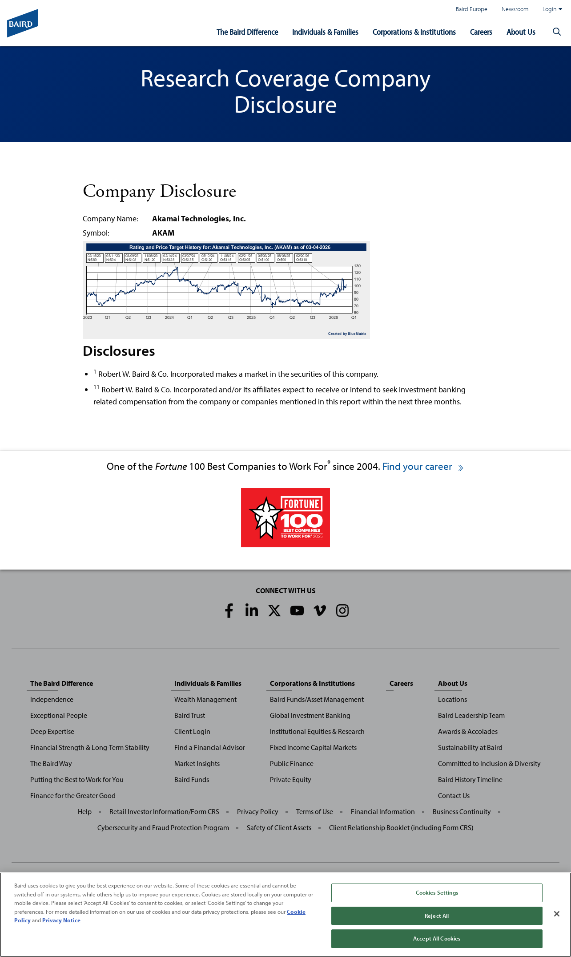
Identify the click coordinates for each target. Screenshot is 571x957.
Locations (452, 699)
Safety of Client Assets (279, 827)
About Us (521, 32)
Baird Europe (471, 8)
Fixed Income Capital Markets (313, 747)
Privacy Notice (61, 920)
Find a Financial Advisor (209, 747)
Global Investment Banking (310, 715)
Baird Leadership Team (471, 715)
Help (85, 811)
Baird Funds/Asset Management (317, 699)
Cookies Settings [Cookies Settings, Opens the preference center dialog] (437, 892)
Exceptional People (58, 715)
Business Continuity (462, 811)
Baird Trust (189, 715)
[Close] (557, 914)
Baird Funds (191, 779)
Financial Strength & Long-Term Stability (89, 747)
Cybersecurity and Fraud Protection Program (163, 827)
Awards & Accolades (468, 731)
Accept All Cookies (436, 939)
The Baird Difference (247, 32)
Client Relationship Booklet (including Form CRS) (401, 827)
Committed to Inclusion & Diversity (489, 763)
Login (552, 9)
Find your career (423, 466)
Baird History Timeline (470, 779)
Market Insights (197, 763)
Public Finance (292, 763)
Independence (51, 699)
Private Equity (290, 779)
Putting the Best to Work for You (77, 779)
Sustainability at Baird (470, 747)
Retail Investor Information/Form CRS (164, 811)
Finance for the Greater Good (73, 795)
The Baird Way (51, 763)
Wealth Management (205, 699)
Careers (481, 32)
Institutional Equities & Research (317, 731)
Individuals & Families (325, 32)
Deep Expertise (52, 731)
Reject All (437, 916)
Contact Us (454, 795)
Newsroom (515, 8)
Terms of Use (314, 811)
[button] (557, 32)
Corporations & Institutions (414, 32)
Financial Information (383, 811)
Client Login (192, 731)
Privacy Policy (257, 811)
